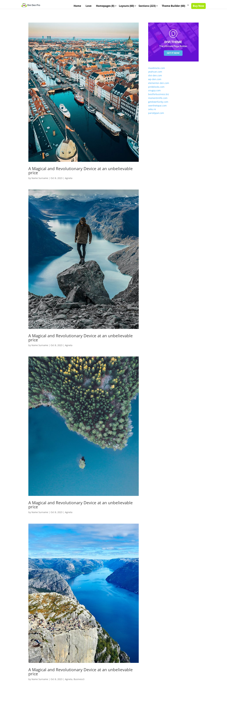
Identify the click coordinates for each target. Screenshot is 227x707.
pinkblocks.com (156, 89)
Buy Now (198, 6)
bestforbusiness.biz (158, 97)
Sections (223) (147, 6)
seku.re (152, 112)
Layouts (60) (126, 6)
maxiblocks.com (156, 70)
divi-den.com (155, 78)
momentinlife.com (157, 100)
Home (77, 6)
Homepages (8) (105, 6)
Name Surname (40, 180)
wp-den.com (154, 82)
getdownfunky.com (158, 104)
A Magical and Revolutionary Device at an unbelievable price (80, 173)
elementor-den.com (158, 85)
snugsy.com (154, 93)
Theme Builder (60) (173, 6)
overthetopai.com (157, 108)
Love (88, 6)
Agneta (68, 180)
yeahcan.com (155, 74)
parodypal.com (156, 115)
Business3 (79, 682)
